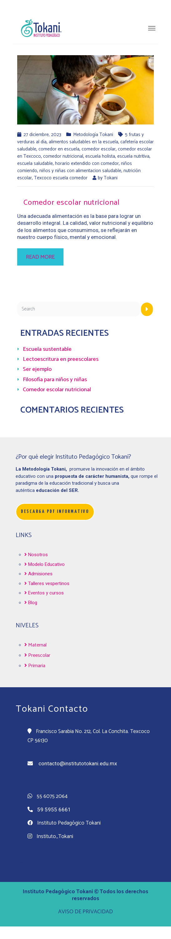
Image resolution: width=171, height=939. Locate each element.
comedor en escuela (58, 149)
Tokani (111, 178)
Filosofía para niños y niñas (55, 379)
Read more (40, 257)
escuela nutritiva (133, 156)
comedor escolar (99, 149)
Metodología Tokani (93, 135)
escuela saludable (35, 163)
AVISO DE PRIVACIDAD (85, 911)
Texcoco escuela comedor (61, 178)
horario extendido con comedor (87, 163)
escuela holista (100, 156)
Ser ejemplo (37, 369)
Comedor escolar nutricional (71, 203)
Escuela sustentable (47, 349)
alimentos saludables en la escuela (83, 142)
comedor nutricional (63, 156)
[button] (55, 511)
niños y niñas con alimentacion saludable (80, 171)
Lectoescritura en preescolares (60, 359)
